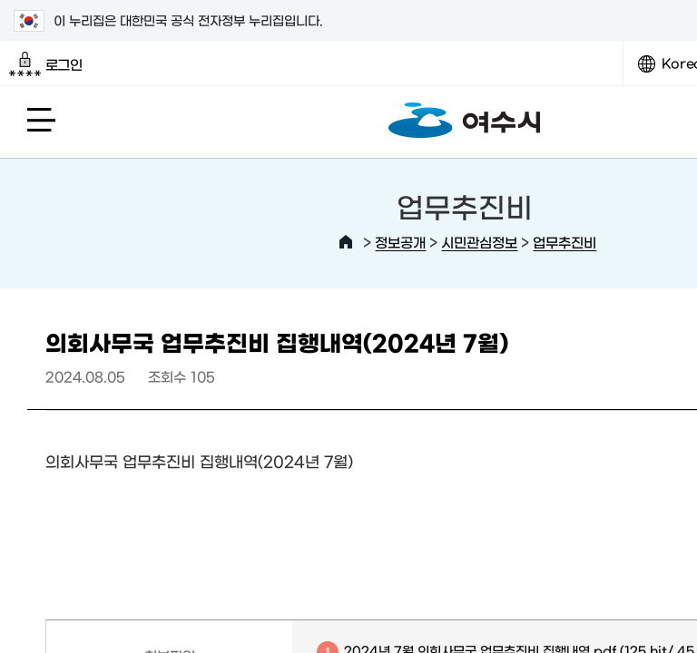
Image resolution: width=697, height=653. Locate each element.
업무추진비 (564, 242)
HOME (345, 242)
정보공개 (400, 242)
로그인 (46, 64)
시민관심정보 (479, 242)
